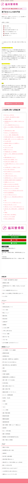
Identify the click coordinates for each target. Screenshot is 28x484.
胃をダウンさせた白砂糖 (9, 216)
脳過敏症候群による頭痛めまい (9, 377)
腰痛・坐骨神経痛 (6, 433)
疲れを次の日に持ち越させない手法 (11, 186)
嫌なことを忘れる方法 (7, 465)
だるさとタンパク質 (8, 147)
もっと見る (5, 296)
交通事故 (4, 324)
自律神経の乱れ (6, 356)
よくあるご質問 (6, 327)
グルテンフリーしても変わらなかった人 (12, 202)
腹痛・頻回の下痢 (6, 389)
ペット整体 (5, 403)
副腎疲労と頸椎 (7, 119)
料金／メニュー (6, 312)
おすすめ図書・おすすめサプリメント (10, 342)
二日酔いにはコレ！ (8, 173)
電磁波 (5, 212)
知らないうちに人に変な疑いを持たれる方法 (13, 190)
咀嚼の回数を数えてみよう (10, 157)
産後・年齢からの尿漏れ (8, 439)
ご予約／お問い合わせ (7, 330)
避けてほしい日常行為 (9, 115)
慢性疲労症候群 (6, 415)
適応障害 (4, 427)
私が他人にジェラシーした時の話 (11, 188)
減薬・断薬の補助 (6, 412)
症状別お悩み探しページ (8, 306)
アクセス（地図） (6, 333)
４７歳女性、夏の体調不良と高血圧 (11, 117)
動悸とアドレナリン (8, 149)
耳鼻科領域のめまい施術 (9, 130)
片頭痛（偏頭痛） (6, 374)
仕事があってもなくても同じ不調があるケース (14, 206)
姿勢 (5, 200)
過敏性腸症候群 (6, 421)
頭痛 (3, 368)
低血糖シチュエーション (9, 182)
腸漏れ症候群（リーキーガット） (10, 392)
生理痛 (4, 400)
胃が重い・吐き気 (6, 397)
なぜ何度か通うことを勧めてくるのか (12, 167)
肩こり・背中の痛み (7, 430)
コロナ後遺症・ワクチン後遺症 (9, 350)
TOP (4, 303)
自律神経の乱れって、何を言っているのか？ (13, 177)
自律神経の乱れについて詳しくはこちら (14, 103)
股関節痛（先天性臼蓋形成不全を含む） (11, 436)
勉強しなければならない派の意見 (11, 184)
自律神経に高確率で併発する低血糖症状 (12, 180)
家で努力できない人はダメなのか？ (10, 468)
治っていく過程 (7, 145)
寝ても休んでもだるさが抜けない (10, 362)
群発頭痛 (4, 371)
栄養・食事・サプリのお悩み (9, 380)
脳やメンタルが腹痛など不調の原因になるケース (13, 293)
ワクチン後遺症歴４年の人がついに (11, 124)
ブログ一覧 (5, 339)
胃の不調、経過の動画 (7, 456)
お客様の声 (5, 321)
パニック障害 (5, 409)
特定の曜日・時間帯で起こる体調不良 (10, 359)
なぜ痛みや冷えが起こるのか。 (10, 175)
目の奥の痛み (5, 383)
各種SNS (4, 453)
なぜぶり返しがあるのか (9, 169)
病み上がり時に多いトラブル (10, 204)
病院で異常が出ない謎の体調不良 (10, 365)
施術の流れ (5, 315)
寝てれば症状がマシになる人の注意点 (12, 171)
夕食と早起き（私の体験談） (10, 214)
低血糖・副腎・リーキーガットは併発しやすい (14, 139)
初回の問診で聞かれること (8, 459)
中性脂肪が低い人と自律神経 (10, 151)
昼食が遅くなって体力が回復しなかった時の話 (12, 462)
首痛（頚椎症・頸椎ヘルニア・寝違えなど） (12, 424)
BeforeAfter (5, 318)
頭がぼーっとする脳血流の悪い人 (11, 132)
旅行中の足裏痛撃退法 (9, 192)
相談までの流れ (6, 447)
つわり (4, 406)
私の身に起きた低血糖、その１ (10, 161)
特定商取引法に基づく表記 (8, 450)
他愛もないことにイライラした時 (10, 474)
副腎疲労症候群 (6, 353)
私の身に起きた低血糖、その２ (10, 159)
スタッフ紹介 (5, 309)
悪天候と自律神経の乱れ (9, 218)
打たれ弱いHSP (7, 141)
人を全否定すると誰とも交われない (10, 471)
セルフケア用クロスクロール (10, 194)
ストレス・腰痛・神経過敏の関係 (11, 134)
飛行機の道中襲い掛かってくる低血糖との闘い (14, 136)
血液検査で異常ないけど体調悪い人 (11, 143)
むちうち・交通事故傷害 (8, 394)
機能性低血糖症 (6, 418)
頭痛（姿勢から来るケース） (9, 385)
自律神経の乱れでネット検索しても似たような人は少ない (14, 286)
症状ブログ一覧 (6, 336)
